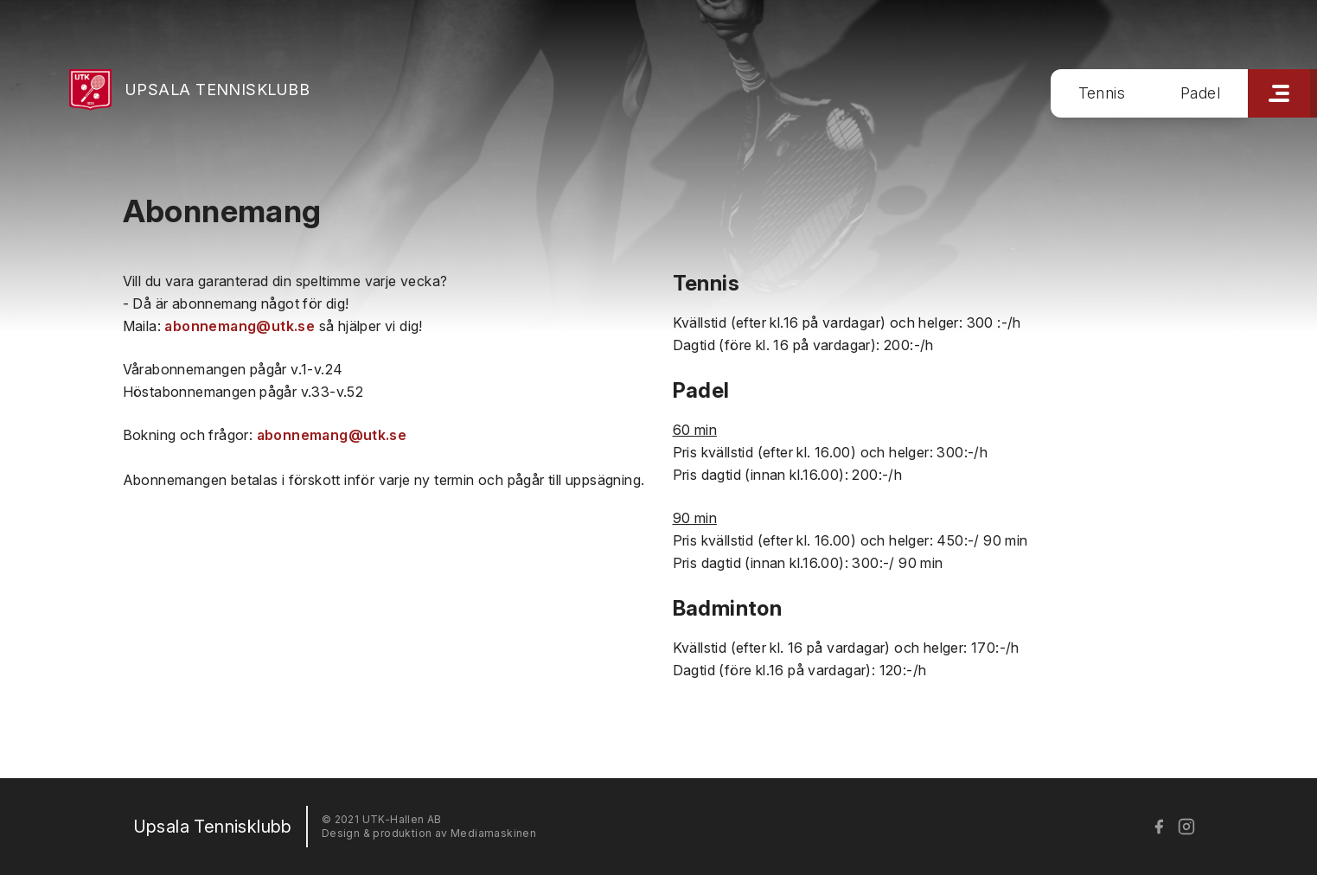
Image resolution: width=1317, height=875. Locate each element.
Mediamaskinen (493, 833)
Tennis (1101, 93)
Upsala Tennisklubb (217, 89)
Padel (1200, 93)
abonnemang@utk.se (239, 326)
